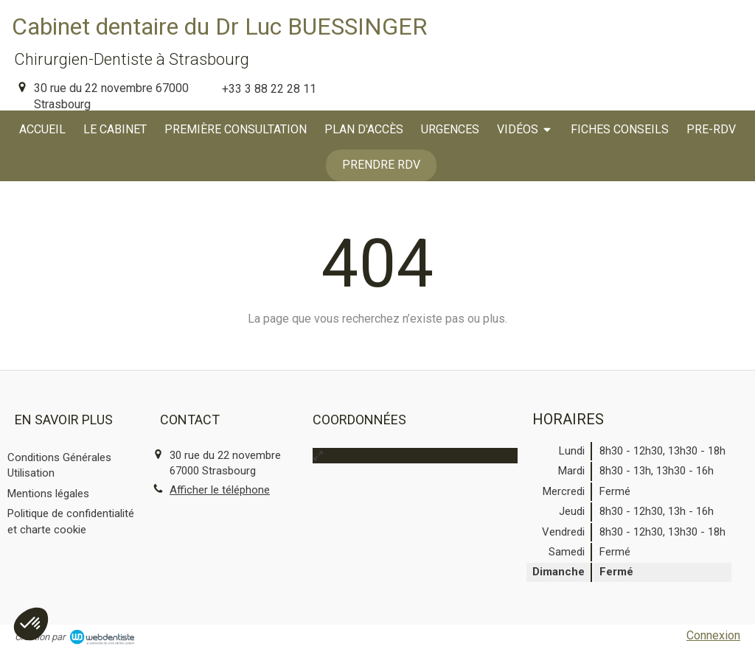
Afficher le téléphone (220, 490)
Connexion (713, 635)
